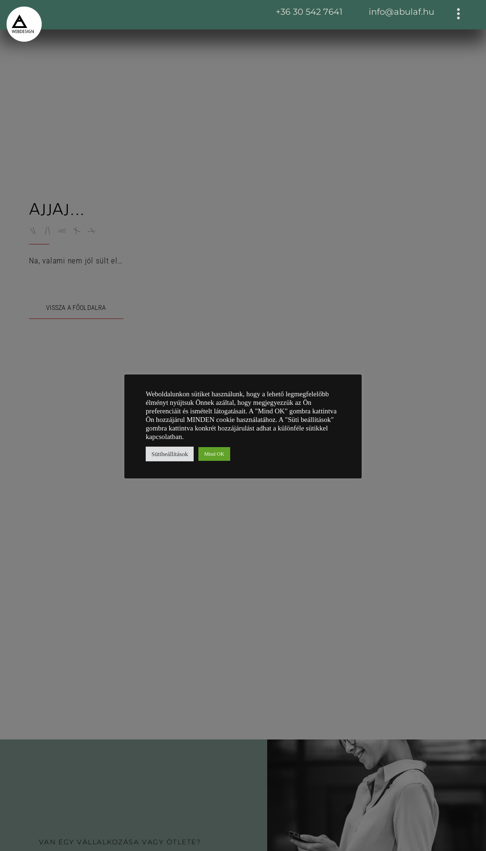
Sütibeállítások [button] (169, 454)
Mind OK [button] (214, 454)
